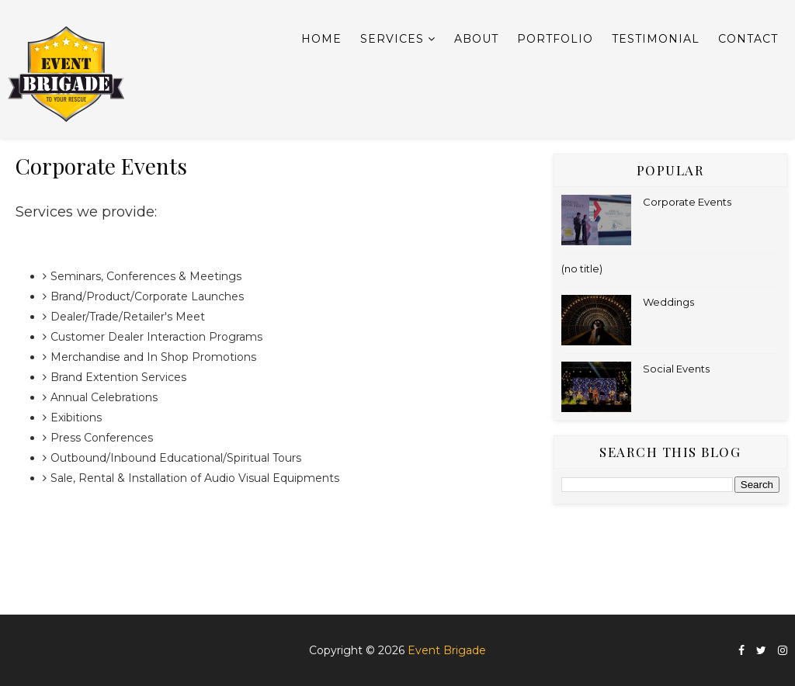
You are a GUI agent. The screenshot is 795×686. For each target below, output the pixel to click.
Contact (748, 39)
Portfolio (555, 39)
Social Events (676, 368)
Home (321, 39)
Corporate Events (687, 202)
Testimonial (656, 39)
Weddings (668, 302)
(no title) (581, 268)
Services (392, 39)
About (476, 39)
